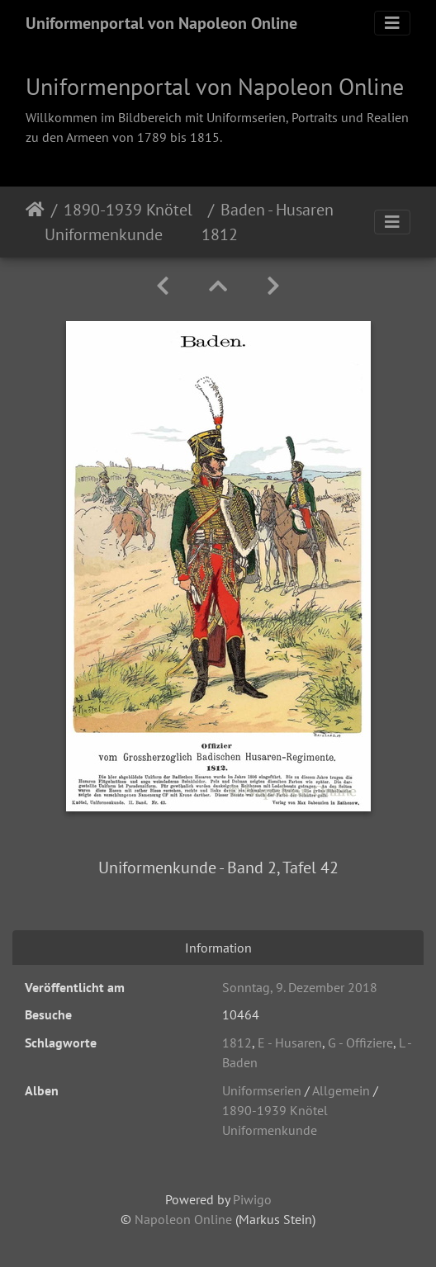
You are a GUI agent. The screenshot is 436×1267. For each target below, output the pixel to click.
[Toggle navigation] (392, 23)
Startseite (35, 222)
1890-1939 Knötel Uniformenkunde (118, 222)
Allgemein (341, 1090)
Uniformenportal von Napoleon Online (161, 23)
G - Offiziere (360, 1042)
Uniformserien (261, 1090)
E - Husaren (290, 1042)
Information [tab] (218, 947)
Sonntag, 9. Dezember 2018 (299, 987)
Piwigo (252, 1199)
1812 (237, 1042)
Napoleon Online (183, 1219)
